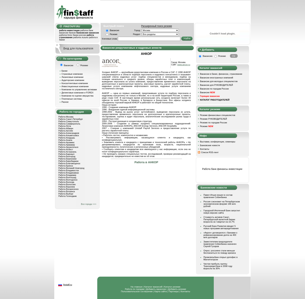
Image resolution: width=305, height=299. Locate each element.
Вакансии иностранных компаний (216, 77)
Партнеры (173, 291)
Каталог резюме (172, 287)
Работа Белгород (66, 156)
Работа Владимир (67, 175)
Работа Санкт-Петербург (70, 119)
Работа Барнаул (66, 154)
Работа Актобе (65, 131)
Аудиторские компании (72, 80)
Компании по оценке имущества (77, 96)
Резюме (113, 34)
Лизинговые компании (72, 77)
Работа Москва (65, 117)
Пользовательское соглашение (137, 291)
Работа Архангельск (68, 147)
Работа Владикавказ (68, 173)
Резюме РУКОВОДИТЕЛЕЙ (213, 119)
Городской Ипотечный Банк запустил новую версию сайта (221, 211)
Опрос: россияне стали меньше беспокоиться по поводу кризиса (219, 251)
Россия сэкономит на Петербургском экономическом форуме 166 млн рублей (221, 203)
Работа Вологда (66, 182)
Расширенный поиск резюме (156, 26)
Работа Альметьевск (68, 135)
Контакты (204, 149)
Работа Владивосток (68, 170)
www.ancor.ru (183, 64)
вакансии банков (67, 33)
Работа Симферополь (69, 124)
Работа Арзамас (66, 142)
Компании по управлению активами (79, 89)
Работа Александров (68, 133)
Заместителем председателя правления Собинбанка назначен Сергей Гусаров (220, 243)
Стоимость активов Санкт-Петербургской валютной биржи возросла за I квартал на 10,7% (219, 219)
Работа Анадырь (66, 138)
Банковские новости (210, 145)
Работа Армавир (66, 145)
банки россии (79, 35)
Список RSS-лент (210, 152)
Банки (64, 71)
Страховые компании (72, 74)
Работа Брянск (65, 166)
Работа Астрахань (67, 152)
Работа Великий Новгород (71, 168)
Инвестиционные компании (75, 86)
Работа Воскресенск (68, 189)
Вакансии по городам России (214, 89)
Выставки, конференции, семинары (217, 141)
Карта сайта (160, 291)
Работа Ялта (64, 126)
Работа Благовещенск (69, 163)
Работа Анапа (65, 140)
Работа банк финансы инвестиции (222, 168)
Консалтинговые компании (74, 83)
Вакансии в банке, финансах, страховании (221, 74)
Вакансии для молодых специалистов (219, 81)
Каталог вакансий (153, 287)
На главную (136, 287)
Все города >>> (88, 204)
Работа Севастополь (68, 121)
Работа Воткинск (66, 191)
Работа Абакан (65, 128)
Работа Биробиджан (68, 161)
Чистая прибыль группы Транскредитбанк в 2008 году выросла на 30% (217, 266)
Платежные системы (71, 99)
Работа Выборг (65, 194)
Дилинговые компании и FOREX (77, 92)
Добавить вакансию (156, 289)
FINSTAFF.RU (70, 26)
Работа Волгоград (67, 177)
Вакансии (207, 92)
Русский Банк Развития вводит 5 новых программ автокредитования (220, 227)
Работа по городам (134, 289)
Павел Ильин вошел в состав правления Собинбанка (217, 196)
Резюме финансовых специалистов (217, 115)
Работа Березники (67, 159)
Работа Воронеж (66, 187)
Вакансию (208, 56)
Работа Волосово (67, 184)
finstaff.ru (67, 284)
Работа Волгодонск (67, 180)
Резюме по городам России (213, 122)
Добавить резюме (177, 289)
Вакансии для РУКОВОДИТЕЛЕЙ (216, 85)
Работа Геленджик (67, 196)
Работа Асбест (65, 149)
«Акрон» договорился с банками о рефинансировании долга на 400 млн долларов (220, 234)
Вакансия (114, 30)
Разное (64, 102)
